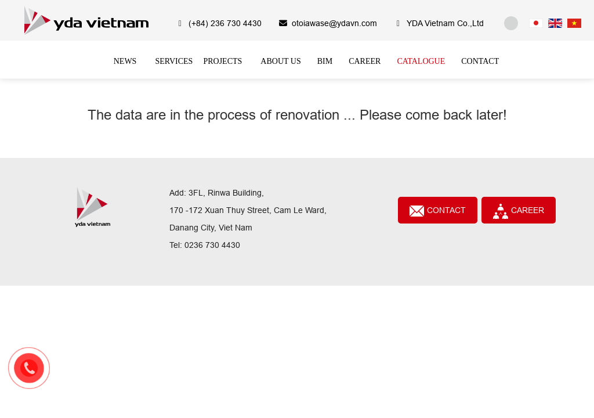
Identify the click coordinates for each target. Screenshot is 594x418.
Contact (438, 211)
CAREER (518, 211)
